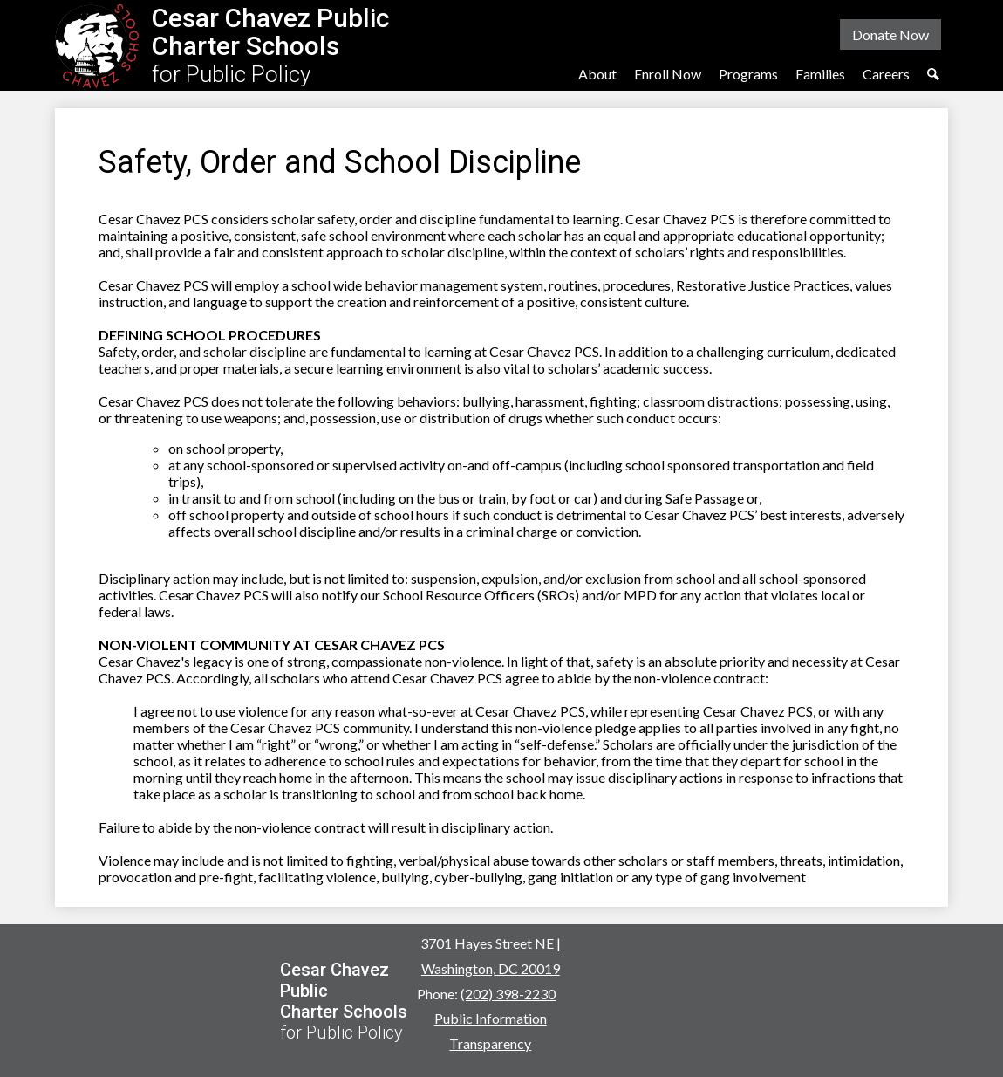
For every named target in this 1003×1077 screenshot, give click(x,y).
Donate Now (890, 34)
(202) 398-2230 (508, 993)
